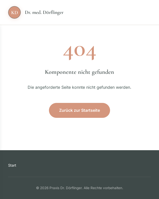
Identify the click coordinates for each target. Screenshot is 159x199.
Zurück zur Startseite (79, 110)
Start (12, 165)
